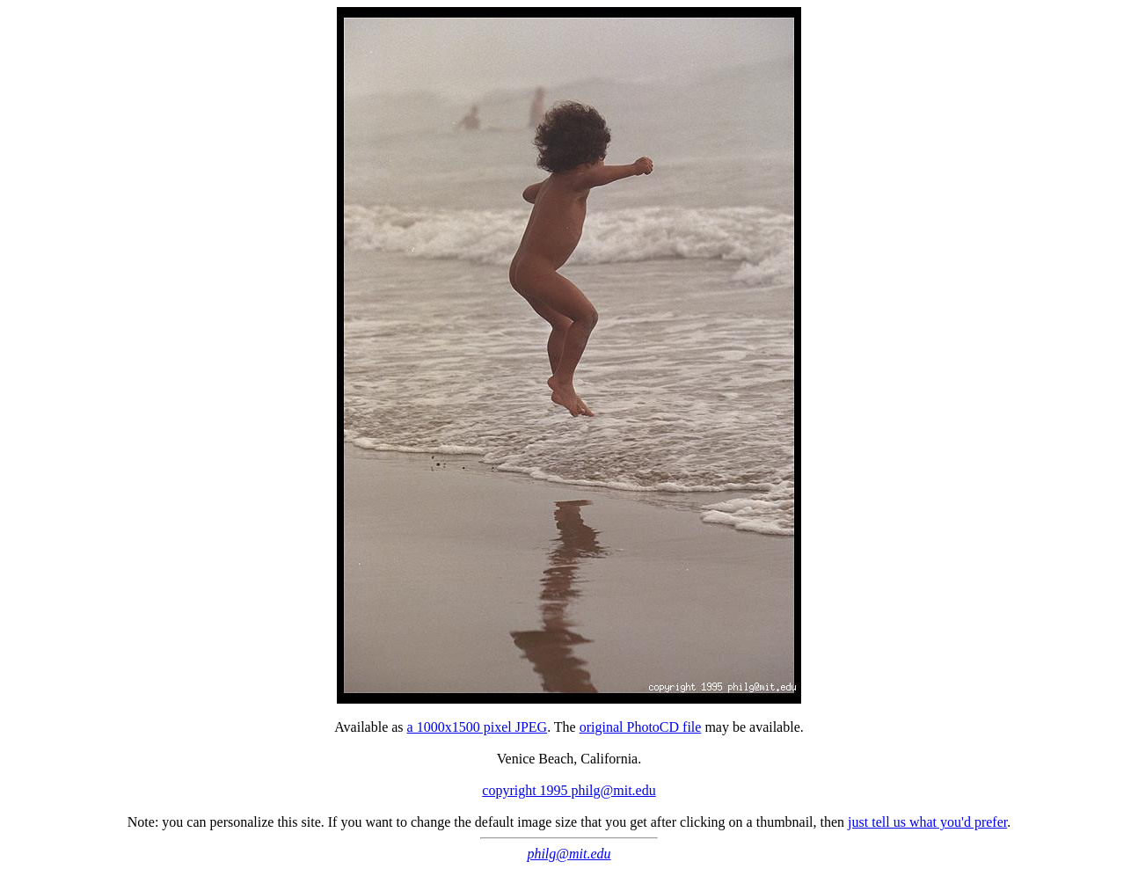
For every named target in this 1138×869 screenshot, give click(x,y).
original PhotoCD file (641, 726)
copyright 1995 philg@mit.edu (568, 790)
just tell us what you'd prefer (927, 821)
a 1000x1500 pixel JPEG (477, 726)
